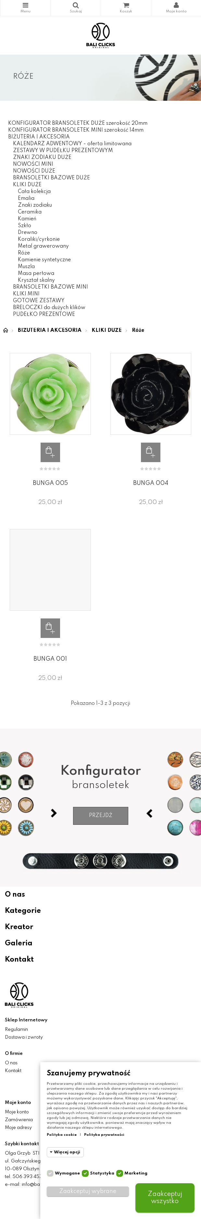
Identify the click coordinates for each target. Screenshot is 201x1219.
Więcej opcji (67, 1152)
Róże (24, 253)
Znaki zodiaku (35, 205)
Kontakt (19, 959)
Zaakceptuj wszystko (165, 1198)
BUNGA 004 (150, 483)
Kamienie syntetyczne (44, 260)
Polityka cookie (62, 1135)
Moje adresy (18, 1127)
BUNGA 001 (50, 659)
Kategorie (25, 5)
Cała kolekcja (34, 191)
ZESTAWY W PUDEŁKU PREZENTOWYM (63, 150)
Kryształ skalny (36, 280)
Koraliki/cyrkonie (39, 239)
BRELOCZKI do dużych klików (49, 307)
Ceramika (30, 212)
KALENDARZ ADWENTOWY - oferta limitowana (72, 144)
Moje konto (17, 1112)
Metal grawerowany (43, 246)
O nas (15, 894)
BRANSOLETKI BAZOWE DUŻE (51, 178)
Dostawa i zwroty (24, 1037)
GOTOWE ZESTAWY (39, 301)
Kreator (19, 927)
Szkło (24, 225)
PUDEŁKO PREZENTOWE (44, 314)
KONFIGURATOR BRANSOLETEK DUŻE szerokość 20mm (77, 123)
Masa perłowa (36, 273)
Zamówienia (19, 1120)
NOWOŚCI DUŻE (34, 171)
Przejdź (100, 815)
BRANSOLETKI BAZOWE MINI (50, 287)
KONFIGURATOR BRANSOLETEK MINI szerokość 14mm (76, 130)
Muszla (26, 266)
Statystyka (102, 1173)
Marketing (135, 1173)
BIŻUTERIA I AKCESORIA (39, 137)
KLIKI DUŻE (27, 185)
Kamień (27, 219)
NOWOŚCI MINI (33, 164)
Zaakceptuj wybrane (87, 1191)
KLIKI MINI (26, 294)
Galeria (18, 943)
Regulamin (16, 1029)
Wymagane (67, 1173)
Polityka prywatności (104, 1135)
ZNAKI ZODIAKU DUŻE (42, 157)
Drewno (27, 232)
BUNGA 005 (50, 483)
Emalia (26, 198)
